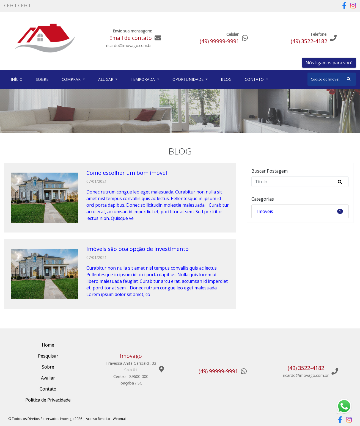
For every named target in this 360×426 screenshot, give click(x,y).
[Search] (331, 79)
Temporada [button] (143, 79)
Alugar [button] (106, 79)
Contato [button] (255, 79)
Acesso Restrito (98, 418)
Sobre (43, 79)
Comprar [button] (72, 79)
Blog (226, 79)
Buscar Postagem (269, 171)
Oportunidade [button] (188, 79)
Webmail (120, 418)
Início (18, 79)
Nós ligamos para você (329, 63)
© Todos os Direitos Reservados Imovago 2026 (45, 418)
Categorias (262, 199)
